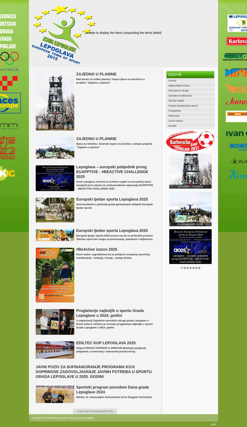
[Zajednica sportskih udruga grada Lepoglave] (63, 34)
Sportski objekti (176, 100)
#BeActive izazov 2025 (96, 249)
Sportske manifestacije (180, 95)
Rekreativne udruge (178, 90)
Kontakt (172, 126)
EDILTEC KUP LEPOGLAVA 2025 (106, 343)
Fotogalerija (174, 110)
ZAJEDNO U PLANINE (96, 74)
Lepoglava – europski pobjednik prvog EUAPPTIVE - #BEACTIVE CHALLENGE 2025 (112, 172)
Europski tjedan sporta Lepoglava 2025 (112, 199)
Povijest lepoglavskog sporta (183, 105)
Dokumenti (173, 115)
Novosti (172, 80)
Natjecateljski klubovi (179, 85)
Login (213, 424)
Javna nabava (175, 121)
